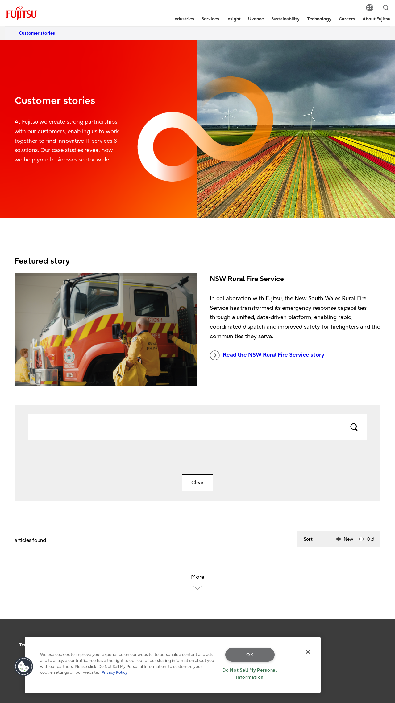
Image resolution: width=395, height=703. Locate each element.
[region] (173, 665)
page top (381, 636)
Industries (183, 19)
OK (249, 654)
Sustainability (285, 19)
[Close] (308, 652)
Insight (234, 19)
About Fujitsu (376, 19)
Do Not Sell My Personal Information (249, 674)
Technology (319, 19)
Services (210, 19)
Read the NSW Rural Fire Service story (267, 355)
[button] (24, 666)
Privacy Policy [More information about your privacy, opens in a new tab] (114, 672)
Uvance (256, 19)
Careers (347, 19)
